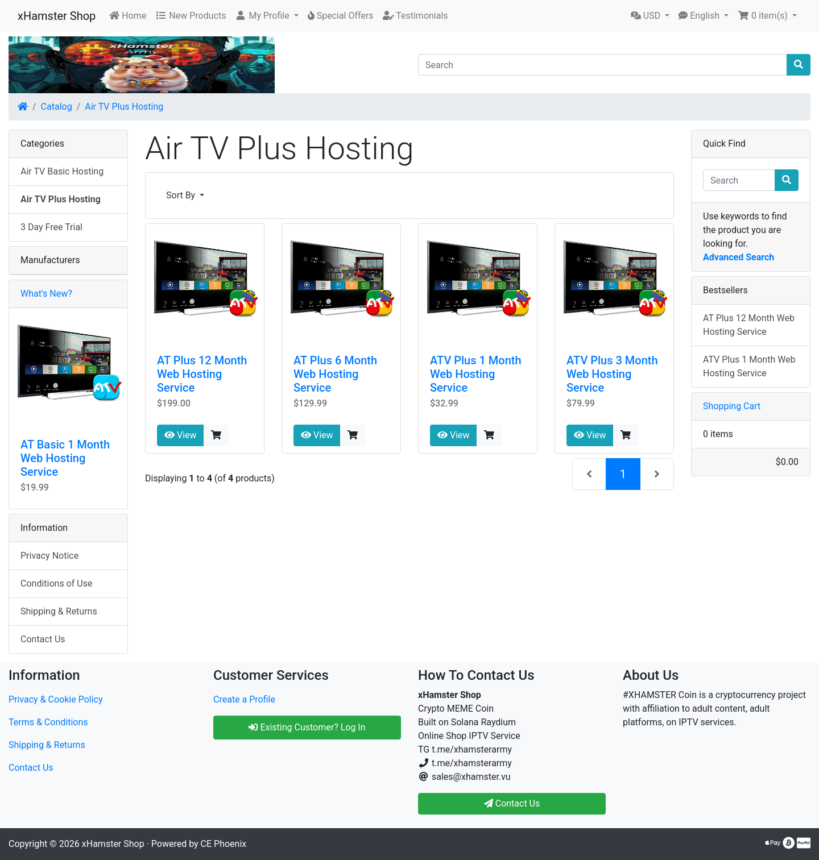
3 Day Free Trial (51, 227)
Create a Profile (244, 699)
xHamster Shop (57, 16)
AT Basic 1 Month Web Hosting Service (65, 458)
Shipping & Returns (58, 611)
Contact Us (42, 639)
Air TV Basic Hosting (62, 171)
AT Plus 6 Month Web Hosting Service (335, 374)
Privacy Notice (49, 555)
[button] (266, 16)
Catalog (56, 106)
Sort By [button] (181, 195)
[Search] (602, 65)
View (180, 435)
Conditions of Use (56, 583)
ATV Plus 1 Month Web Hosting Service (476, 374)
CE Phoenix (224, 843)
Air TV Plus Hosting (124, 106)
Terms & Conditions (48, 722)
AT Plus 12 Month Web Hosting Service (202, 374)
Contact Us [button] (512, 803)
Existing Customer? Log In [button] (307, 727)
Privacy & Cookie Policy (56, 699)
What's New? (46, 293)
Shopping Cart (731, 406)
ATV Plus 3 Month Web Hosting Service (612, 374)
